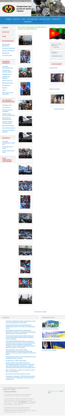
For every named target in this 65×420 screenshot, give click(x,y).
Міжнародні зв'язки (7, 83)
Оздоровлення (6, 85)
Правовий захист (7, 74)
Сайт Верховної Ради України (50, 328)
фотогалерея (37, 311)
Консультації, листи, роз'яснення (7, 93)
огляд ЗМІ (16, 19)
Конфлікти (6, 138)
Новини (8, 19)
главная (44, 311)
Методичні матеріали (8, 125)
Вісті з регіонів (32, 19)
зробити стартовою (17, 1)
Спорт (4, 90)
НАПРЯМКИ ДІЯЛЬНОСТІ (6, 62)
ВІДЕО (23, 19)
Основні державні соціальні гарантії (7, 122)
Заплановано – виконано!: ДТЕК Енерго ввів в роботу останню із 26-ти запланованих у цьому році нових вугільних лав (20, 377)
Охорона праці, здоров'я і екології (7, 70)
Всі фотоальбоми (59, 108)
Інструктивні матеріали (8, 128)
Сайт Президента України (49, 350)
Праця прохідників (54, 89)
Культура (4, 87)
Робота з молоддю (7, 80)
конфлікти (27, 21)
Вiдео (4, 36)
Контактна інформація (10, 391)
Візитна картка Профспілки (6, 44)
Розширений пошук (57, 56)
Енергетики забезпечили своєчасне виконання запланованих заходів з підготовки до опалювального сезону (20, 326)
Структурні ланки (7, 55)
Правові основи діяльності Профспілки (8, 114)
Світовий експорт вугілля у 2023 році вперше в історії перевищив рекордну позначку (21, 357)
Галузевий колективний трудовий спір (8, 143)
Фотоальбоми (57, 64)
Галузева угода (6, 107)
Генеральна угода (7, 105)
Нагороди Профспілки (8, 50)
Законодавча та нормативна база (6, 118)
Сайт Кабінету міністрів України (51, 339)
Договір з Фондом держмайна (7, 110)
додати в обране (28, 1)
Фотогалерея (37, 21)
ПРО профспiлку (45, 19)
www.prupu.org (22, 401)
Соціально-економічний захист (7, 67)
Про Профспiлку (8, 41)
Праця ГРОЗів (53, 67)
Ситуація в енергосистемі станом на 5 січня (18, 373)
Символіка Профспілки (8, 48)
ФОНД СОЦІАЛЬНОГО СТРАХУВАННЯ (7, 159)
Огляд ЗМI (5, 32)
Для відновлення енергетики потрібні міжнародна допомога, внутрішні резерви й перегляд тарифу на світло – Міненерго (20, 337)
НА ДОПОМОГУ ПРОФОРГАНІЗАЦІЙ (8, 100)
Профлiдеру (56, 19)
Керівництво (5, 53)
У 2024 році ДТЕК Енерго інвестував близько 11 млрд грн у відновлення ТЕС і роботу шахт (21, 321)
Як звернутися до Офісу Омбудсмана (16, 360)
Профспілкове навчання (6, 77)
